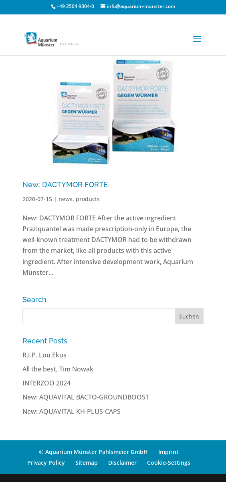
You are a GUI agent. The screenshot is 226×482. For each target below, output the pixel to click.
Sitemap (86, 462)
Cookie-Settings (168, 462)
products (88, 199)
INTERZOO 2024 (46, 383)
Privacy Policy (46, 462)
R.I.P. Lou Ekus (44, 355)
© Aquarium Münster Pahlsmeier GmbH (93, 452)
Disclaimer (122, 462)
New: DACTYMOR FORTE (65, 184)
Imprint (168, 452)
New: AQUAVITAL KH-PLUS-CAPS (71, 411)
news (66, 199)
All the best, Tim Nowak (57, 369)
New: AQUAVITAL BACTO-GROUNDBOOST (85, 397)
